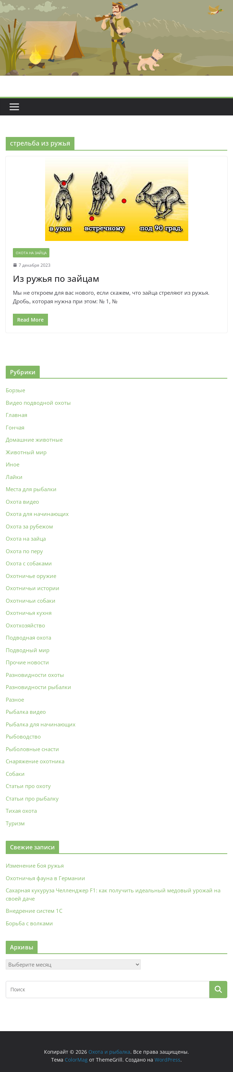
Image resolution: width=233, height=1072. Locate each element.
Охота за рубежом (29, 526)
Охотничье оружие (31, 575)
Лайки (14, 476)
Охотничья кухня (29, 612)
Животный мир (26, 452)
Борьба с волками (29, 923)
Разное (15, 699)
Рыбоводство (23, 736)
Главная (16, 414)
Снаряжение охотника (35, 761)
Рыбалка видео (26, 711)
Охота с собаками (29, 563)
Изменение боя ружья (35, 865)
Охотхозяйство (25, 625)
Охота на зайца (31, 252)
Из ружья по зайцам (56, 278)
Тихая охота (21, 810)
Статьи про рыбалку (32, 798)
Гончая (15, 427)
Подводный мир (27, 650)
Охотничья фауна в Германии (45, 878)
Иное (12, 464)
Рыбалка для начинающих (41, 724)
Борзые (15, 390)
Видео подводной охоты (38, 402)
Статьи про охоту (28, 785)
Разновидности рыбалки (38, 687)
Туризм (15, 823)
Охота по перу (24, 551)
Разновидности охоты (35, 674)
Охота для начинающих (37, 513)
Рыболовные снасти (32, 749)
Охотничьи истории (32, 588)
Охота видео (22, 501)
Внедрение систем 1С (34, 910)
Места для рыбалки (31, 489)
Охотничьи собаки (30, 600)
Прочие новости (27, 662)
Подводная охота (28, 637)
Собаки (15, 773)
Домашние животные (34, 439)
